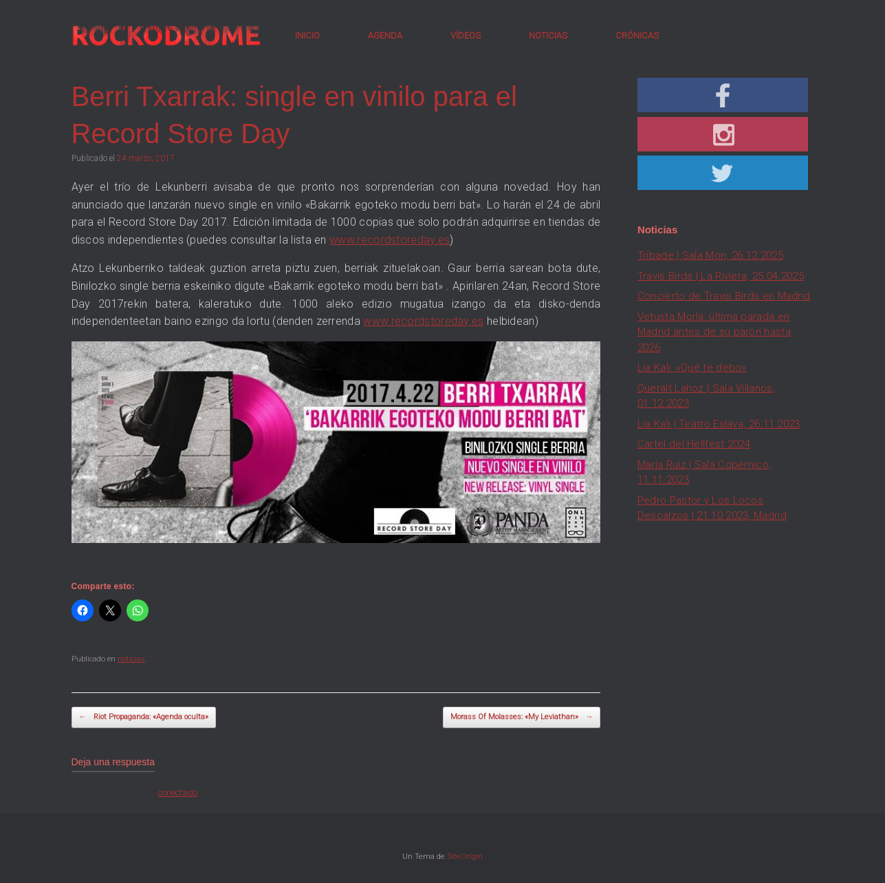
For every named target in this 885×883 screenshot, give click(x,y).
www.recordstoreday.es (389, 239)
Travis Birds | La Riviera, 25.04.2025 (720, 276)
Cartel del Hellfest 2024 (693, 444)
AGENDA (385, 35)
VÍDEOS (465, 35)
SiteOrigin (465, 856)
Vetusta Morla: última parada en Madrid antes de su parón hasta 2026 (714, 332)
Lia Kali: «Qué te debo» (692, 367)
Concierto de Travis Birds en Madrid (724, 296)
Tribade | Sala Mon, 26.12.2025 (710, 255)
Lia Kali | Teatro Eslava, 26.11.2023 (718, 424)
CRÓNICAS (637, 35)
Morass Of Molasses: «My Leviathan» (521, 717)
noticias (131, 659)
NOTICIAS (548, 35)
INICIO (307, 35)
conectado (177, 792)
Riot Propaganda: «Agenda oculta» (143, 717)
